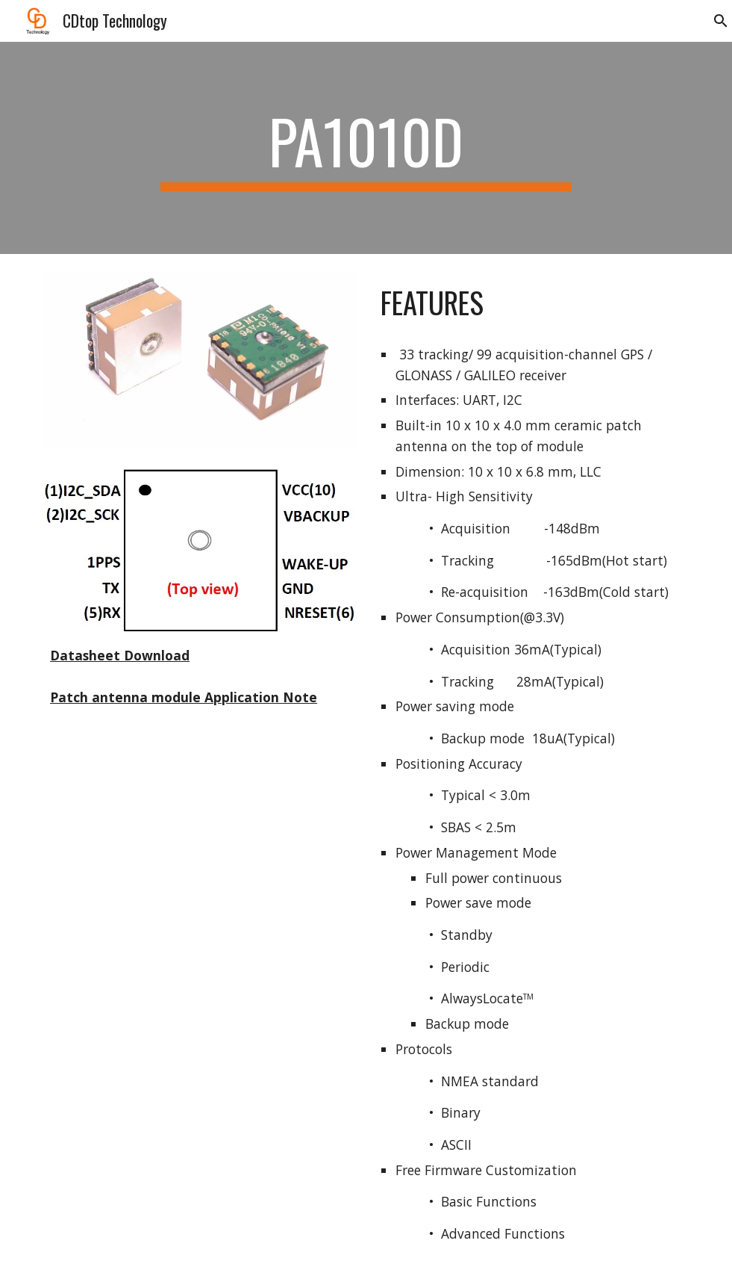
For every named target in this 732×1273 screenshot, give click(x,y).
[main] (366, 148)
